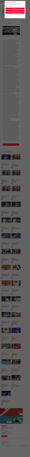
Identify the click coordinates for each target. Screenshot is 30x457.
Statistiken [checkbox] (12, 6)
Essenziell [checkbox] (8, 6)
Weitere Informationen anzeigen (15, 14)
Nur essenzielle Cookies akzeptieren (15, 12)
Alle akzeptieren (15, 8)
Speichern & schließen (15, 10)
